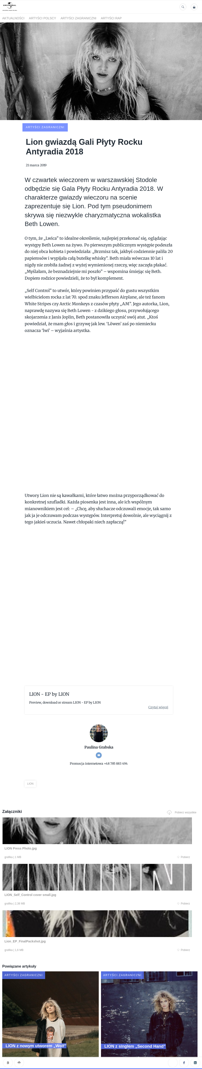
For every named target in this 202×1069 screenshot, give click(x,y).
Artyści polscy (42, 18)
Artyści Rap (111, 18)
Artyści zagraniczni (78, 18)
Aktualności (13, 18)
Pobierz (56, 826)
